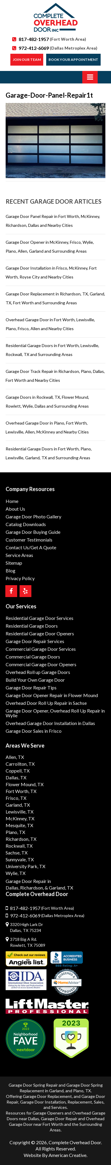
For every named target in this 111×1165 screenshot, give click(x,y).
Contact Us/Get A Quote (31, 547)
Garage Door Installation (43, 1101)
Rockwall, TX (19, 846)
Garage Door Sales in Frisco (34, 731)
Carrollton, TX (20, 764)
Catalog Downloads (26, 524)
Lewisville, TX (19, 811)
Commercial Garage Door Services (41, 649)
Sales (99, 1101)
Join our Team (27, 59)
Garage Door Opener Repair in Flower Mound (52, 695)
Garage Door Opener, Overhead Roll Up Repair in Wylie (55, 713)
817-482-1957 (52, 39)
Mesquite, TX (19, 825)
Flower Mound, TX (25, 784)
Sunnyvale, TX (20, 859)
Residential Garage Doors (32, 626)
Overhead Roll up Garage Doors (38, 672)
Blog (10, 570)
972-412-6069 (58, 48)
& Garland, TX (59, 887)
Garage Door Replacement (47, 1096)
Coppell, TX (18, 770)
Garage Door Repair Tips (31, 687)
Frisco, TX (16, 798)
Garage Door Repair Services (35, 641)
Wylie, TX (15, 873)
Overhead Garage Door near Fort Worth (56, 1121)
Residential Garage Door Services (39, 618)
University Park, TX (25, 866)
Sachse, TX (17, 852)
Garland (56, 1090)
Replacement (79, 1101)
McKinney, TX (20, 818)
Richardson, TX (21, 839)
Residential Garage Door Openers (40, 633)
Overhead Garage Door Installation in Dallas (50, 723)
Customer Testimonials (29, 539)
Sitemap (14, 563)
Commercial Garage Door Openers (41, 664)
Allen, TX (15, 757)
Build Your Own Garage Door (35, 680)
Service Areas (19, 555)
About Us (15, 509)
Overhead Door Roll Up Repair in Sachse (46, 703)
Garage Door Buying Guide (33, 532)
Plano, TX (15, 832)
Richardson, (32, 887)
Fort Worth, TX (21, 791)
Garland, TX (18, 805)
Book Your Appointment (73, 59)
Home (12, 501)
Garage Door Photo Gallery (33, 516)
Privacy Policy (20, 578)
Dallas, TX (16, 777)
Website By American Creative (55, 1155)
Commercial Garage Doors (33, 656)
